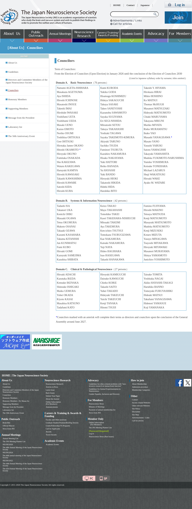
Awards (48, 432)
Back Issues (50, 393)
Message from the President (21, 118)
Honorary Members (17, 99)
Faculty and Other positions (56, 420)
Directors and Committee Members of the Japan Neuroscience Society (26, 81)
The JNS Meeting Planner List (14, 441)
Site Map (135, 415)
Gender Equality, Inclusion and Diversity (104, 394)
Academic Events (52, 444)
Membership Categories (141, 390)
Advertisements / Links (140, 418)
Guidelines (13, 72)
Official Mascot (8, 426)
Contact (131, 5)
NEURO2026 (8, 444)
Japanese (145, 5)
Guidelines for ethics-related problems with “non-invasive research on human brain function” (107, 385)
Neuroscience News (96, 404)
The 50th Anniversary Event (21, 136)
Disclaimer (136, 412)
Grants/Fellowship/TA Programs (58, 426)
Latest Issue (50, 390)
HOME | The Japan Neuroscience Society (25, 375)
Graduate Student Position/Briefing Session (62, 423)
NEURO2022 (8, 461)
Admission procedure (140, 387)
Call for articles (138, 421)
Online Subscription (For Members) (53, 403)
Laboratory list (15, 127)
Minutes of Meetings (96, 407)
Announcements (52, 407)
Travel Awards (51, 435)
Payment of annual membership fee (102, 410)
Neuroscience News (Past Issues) (101, 437)
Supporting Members (18, 108)
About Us (12, 62)
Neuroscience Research (54, 384)
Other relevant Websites (141, 406)
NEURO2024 (8, 452)
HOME (117, 5)
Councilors (7, 395)
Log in (91, 434)
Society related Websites (141, 403)
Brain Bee (6, 423)
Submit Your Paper (53, 396)
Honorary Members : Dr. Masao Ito (16, 401)
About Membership (139, 384)
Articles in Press (52, 387)
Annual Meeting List (10, 438)
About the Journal (52, 399)
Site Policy (136, 409)
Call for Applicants (53, 429)
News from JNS (9, 429)
